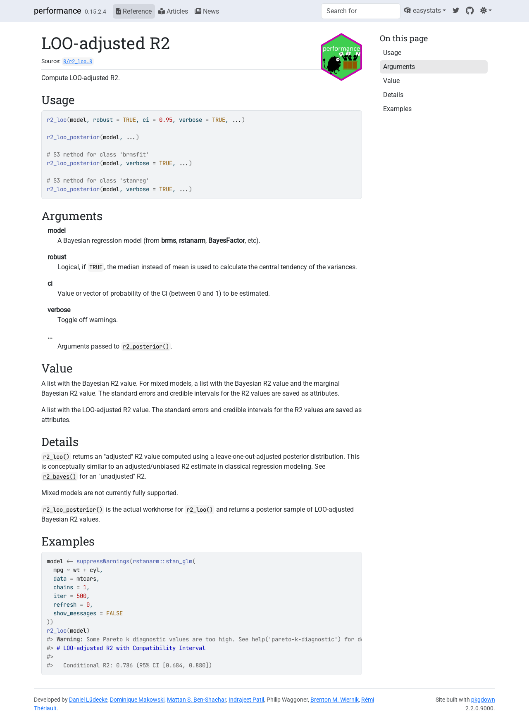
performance (57, 11)
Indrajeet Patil (246, 699)
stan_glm (179, 561)
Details (393, 95)
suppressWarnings (102, 561)
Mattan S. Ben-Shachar (196, 699)
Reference (134, 11)
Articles (173, 11)
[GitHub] (469, 10)
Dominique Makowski (137, 699)
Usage (392, 53)
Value (391, 81)
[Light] (486, 10)
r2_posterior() (146, 346)
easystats (422, 10)
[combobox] (360, 11)
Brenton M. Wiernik (334, 699)
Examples (397, 109)
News (207, 11)
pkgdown (483, 699)
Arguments (399, 67)
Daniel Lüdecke (88, 699)
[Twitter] (455, 10)
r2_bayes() (59, 476)
